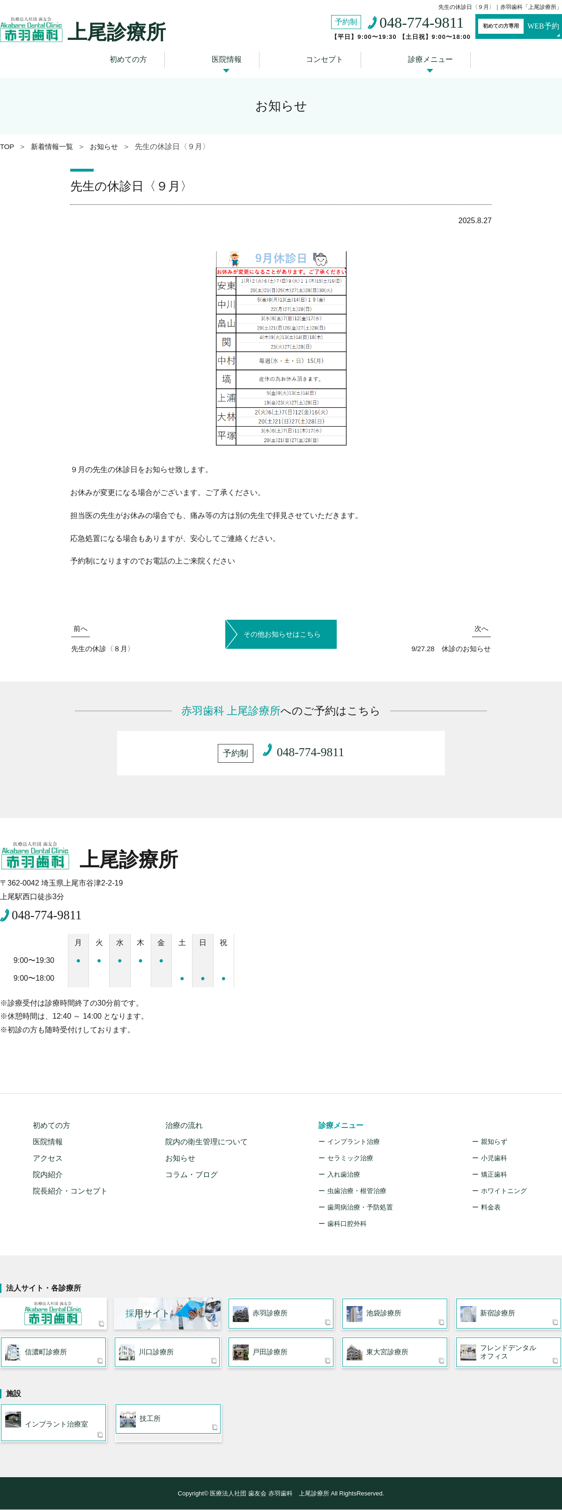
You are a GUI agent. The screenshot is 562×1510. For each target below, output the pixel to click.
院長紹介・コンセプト (70, 1187)
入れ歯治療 (343, 1170)
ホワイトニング (504, 1186)
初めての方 (138, 57)
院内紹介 (48, 1170)
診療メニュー (419, 57)
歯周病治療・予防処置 (360, 1203)
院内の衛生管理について (206, 1138)
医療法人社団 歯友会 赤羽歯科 (53, 1311)
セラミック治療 (350, 1153)
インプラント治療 (353, 1137)
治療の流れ (184, 1121)
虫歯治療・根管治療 (356, 1186)
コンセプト (321, 57)
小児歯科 (494, 1153)
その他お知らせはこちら (281, 627)
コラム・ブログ (191, 1170)
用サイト (148, 1311)
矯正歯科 (494, 1170)
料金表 (491, 1203)
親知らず (494, 1137)
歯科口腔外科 (347, 1219)
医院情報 (230, 57)
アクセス (48, 1154)
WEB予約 (508, 27)
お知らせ (180, 1154)
